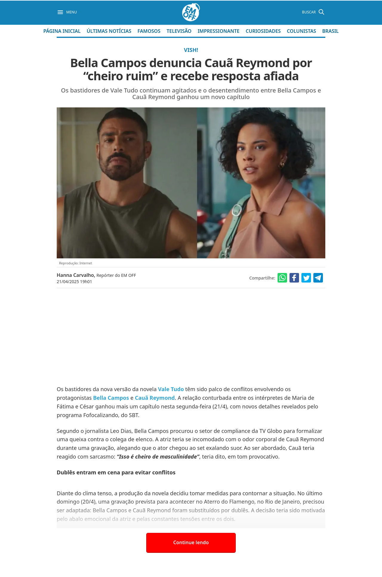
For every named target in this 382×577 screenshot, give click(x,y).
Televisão (179, 31)
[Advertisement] (191, 337)
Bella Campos (111, 397)
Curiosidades (263, 31)
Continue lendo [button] (191, 542)
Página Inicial (62, 31)
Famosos (149, 31)
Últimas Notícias (109, 31)
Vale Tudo (171, 389)
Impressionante (218, 31)
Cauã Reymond (155, 397)
